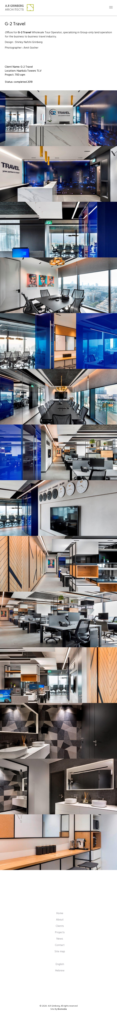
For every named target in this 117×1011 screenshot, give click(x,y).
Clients (60, 926)
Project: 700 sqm (15, 75)
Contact (59, 945)
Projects (60, 932)
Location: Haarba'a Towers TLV (23, 71)
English (60, 964)
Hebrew (59, 970)
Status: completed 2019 (19, 82)
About (60, 919)
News (59, 939)
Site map (59, 951)
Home (59, 913)
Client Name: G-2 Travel (19, 67)
